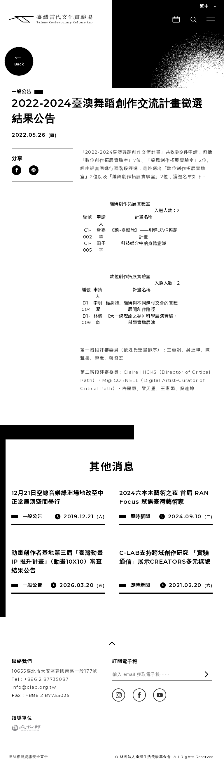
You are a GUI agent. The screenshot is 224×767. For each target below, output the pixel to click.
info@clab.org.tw (34, 687)
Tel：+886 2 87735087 (40, 679)
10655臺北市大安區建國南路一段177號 (54, 671)
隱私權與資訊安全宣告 (28, 756)
